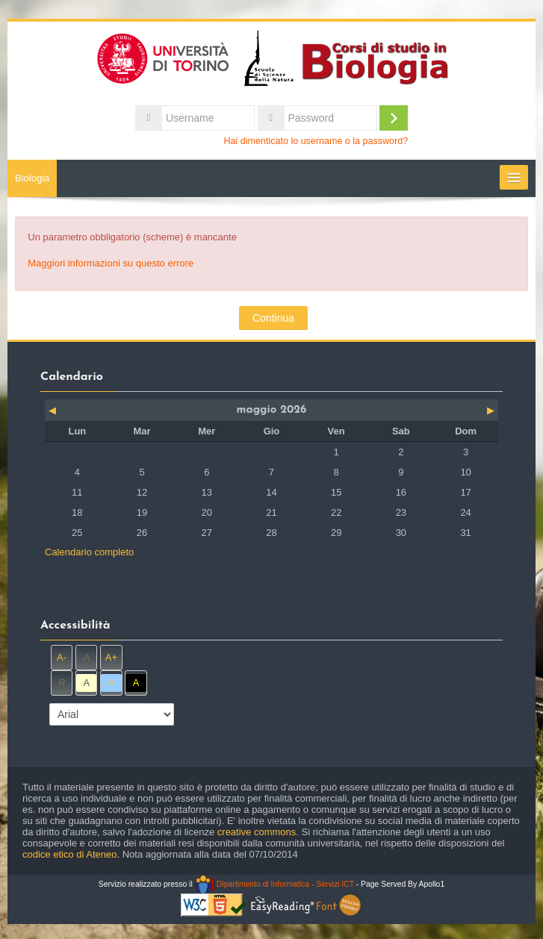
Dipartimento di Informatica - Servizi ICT (274, 884)
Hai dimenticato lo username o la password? (316, 141)
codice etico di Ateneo (69, 854)
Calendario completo (89, 552)
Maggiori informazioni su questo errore (110, 263)
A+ (111, 657)
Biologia (32, 178)
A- (61, 657)
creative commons (256, 831)
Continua (273, 318)
